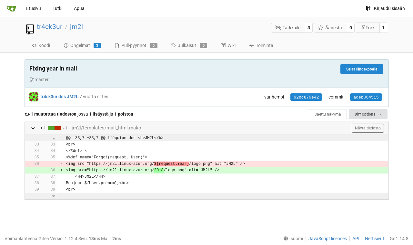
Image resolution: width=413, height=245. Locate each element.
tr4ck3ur (49, 27)
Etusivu (33, 8)
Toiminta (261, 45)
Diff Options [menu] (368, 114)
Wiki (228, 45)
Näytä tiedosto (368, 128)
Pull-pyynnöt (136, 46)
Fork (368, 27)
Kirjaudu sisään (385, 8)
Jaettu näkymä (328, 114)
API (355, 238)
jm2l (76, 27)
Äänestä (330, 27)
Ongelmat (82, 46)
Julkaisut (189, 46)
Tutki (57, 8)
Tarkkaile (287, 27)
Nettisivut (374, 238)
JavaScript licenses (327, 238)
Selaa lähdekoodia (361, 69)
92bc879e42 (306, 97)
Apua (79, 8)
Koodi (41, 45)
